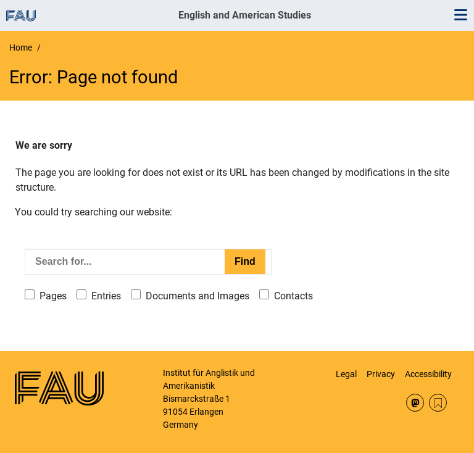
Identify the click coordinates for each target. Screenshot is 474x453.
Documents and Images (197, 296)
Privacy (381, 374)
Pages (53, 296)
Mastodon (415, 403)
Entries (106, 296)
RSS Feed (438, 403)
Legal (346, 374)
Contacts (293, 296)
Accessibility (428, 374)
